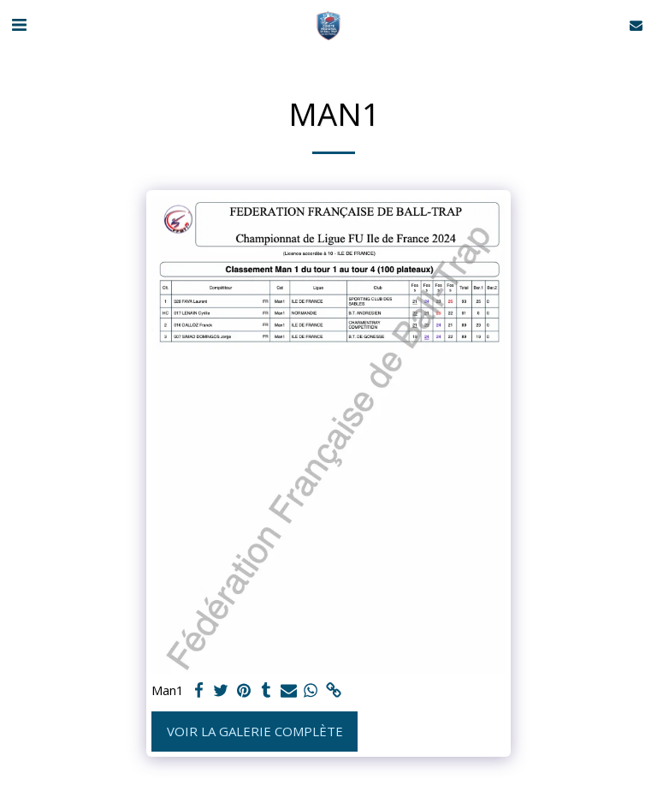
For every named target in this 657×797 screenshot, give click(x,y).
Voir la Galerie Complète (255, 731)
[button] (18, 24)
